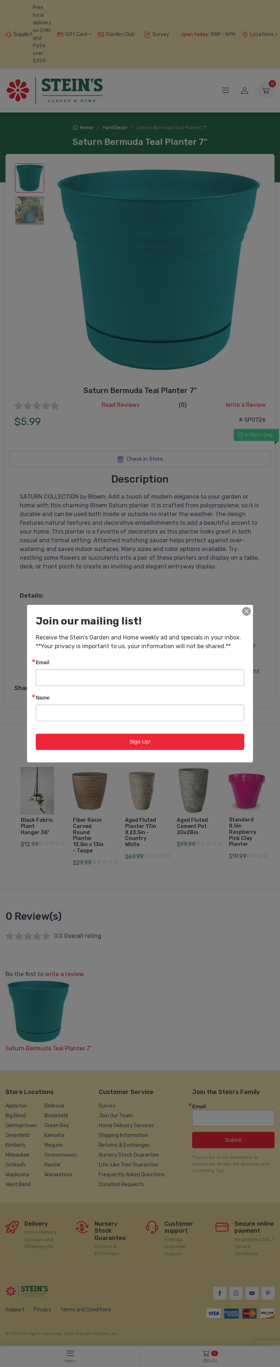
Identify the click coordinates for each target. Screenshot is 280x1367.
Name (43, 697)
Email (42, 662)
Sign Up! (140, 741)
